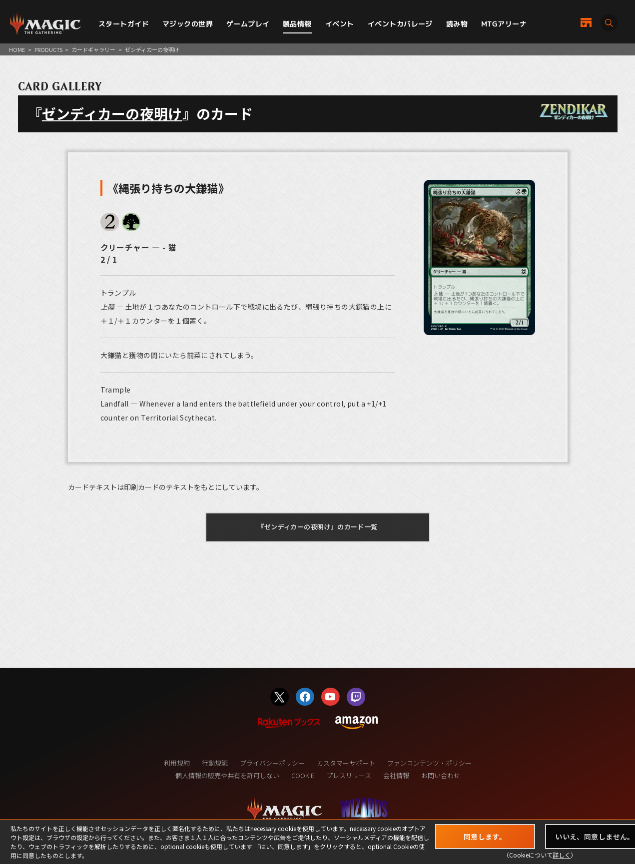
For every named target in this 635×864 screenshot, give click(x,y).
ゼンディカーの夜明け (112, 113)
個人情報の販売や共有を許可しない (227, 775)
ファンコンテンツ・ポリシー (429, 763)
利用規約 (177, 763)
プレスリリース (348, 775)
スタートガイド (123, 23)
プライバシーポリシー (272, 763)
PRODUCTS (48, 49)
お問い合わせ (440, 775)
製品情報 (297, 23)
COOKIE (302, 775)
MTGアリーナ (504, 23)
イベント (339, 23)
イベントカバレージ (400, 23)
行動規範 (215, 763)
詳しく (562, 855)
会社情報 (396, 775)
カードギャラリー (93, 49)
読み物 (457, 23)
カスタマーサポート (346, 763)
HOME (17, 49)
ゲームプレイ (248, 23)
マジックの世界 (187, 23)
